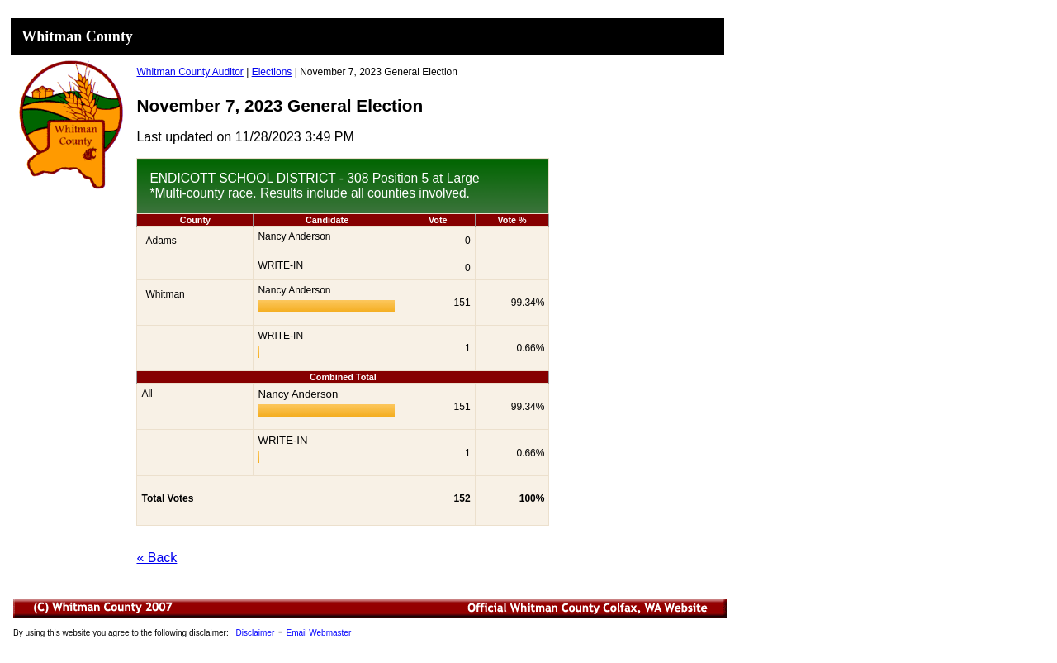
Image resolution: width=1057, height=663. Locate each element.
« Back (156, 558)
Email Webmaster (318, 632)
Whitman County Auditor (189, 72)
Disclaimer (255, 632)
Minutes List (371, 633)
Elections (272, 72)
